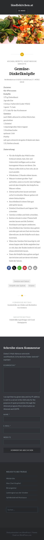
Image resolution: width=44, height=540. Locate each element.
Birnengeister (11, 488)
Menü (23, 11)
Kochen (10, 61)
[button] (9, 268)
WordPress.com (25, 535)
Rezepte (19, 61)
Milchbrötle (10, 478)
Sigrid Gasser (22, 80)
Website (7, 437)
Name (7, 414)
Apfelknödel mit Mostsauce (16, 498)
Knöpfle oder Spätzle (17, 286)
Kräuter (32, 286)
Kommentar (10, 365)
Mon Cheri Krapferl (13, 483)
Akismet (7, 406)
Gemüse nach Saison (21, 281)
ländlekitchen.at (22, 5)
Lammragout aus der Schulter (17, 493)
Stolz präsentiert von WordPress (18, 532)
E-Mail (7, 426)
